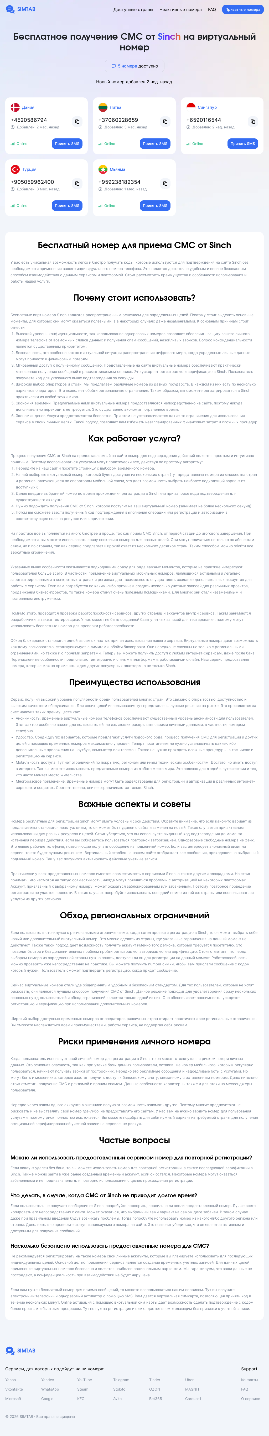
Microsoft (13, 1398)
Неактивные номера (180, 9)
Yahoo (10, 1379)
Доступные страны (133, 9)
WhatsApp (50, 1389)
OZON (154, 1389)
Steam (82, 1389)
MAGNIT (192, 1389)
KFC (80, 1398)
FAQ (212, 9)
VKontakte (14, 1389)
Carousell (193, 1398)
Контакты (249, 1379)
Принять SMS (67, 143)
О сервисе (250, 1398)
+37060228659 (118, 120)
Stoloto (119, 1389)
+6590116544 (203, 120)
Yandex (47, 1379)
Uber (189, 1379)
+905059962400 (32, 182)
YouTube (84, 1379)
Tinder (154, 1379)
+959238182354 (119, 182)
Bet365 (155, 1398)
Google (47, 1398)
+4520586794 (29, 120)
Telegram (121, 1379)
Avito (117, 1398)
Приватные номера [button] (242, 9)
